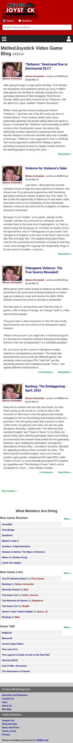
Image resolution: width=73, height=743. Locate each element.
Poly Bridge (8, 529)
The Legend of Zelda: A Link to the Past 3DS (26, 654)
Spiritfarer (7, 535)
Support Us (8, 720)
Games (10, 21)
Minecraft (7, 638)
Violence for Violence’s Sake (46, 168)
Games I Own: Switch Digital (17, 611)
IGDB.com (42, 740)
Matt (17, 617)
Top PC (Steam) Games (14, 578)
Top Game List (10, 595)
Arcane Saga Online (12, 643)
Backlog (6, 584)
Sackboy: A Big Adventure (16, 546)
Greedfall (7, 524)
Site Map (6, 709)
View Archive (9, 491)
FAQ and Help (9, 724)
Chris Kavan (37, 578)
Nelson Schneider (12, 78)
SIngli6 (25, 606)
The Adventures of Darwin (16, 671)
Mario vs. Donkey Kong (14, 557)
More (66, 518)
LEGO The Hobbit (11, 562)
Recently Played (10, 589)
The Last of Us (10, 649)
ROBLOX (7, 632)
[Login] (69, 40)
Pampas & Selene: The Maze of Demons (23, 551)
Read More (64, 154)
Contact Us (8, 698)
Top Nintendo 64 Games (15, 600)
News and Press (10, 727)
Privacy (6, 734)
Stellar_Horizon (30, 595)
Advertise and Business (15, 695)
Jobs (4, 702)
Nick (26, 589)
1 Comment (45, 472)
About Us (7, 705)
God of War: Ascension (14, 665)
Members (27, 21)
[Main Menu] (3, 40)
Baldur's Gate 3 (10, 540)
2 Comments (45, 372)
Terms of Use (9, 731)
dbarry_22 (42, 611)
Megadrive (37, 600)
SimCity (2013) (10, 660)
